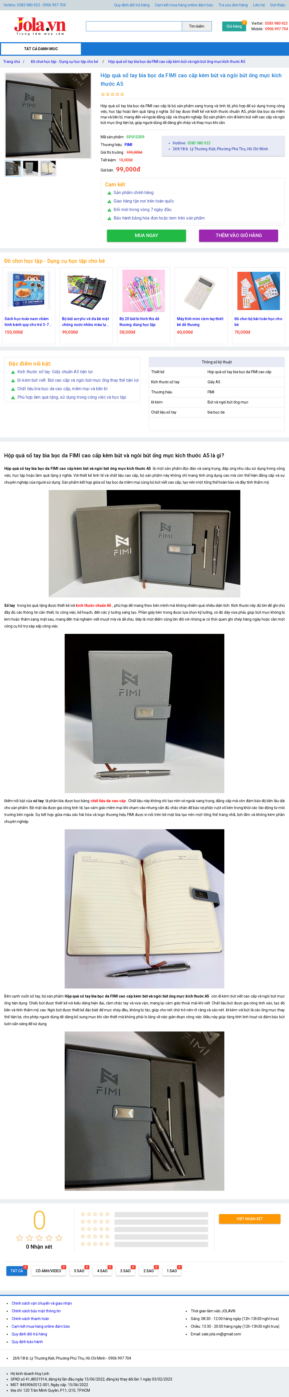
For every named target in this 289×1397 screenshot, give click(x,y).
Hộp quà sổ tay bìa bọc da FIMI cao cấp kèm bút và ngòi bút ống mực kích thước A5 (176, 61)
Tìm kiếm (196, 26)
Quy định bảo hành (27, 1342)
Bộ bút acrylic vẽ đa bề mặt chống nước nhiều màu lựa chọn (85, 322)
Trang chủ (15, 61)
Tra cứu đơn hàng (233, 5)
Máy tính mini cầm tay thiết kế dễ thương (200, 322)
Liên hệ (259, 5)
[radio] (19, 1238)
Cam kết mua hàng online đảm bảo (184, 5)
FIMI (128, 145)
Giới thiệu (277, 5)
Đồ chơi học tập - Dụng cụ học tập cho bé (64, 61)
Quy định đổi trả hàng (132, 5)
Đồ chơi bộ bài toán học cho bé (258, 322)
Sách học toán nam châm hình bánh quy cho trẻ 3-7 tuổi (27, 322)
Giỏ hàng (234, 26)
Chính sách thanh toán (30, 1319)
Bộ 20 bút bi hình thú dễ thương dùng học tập (139, 322)
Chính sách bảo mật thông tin (36, 1311)
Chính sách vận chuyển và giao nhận (42, 1303)
